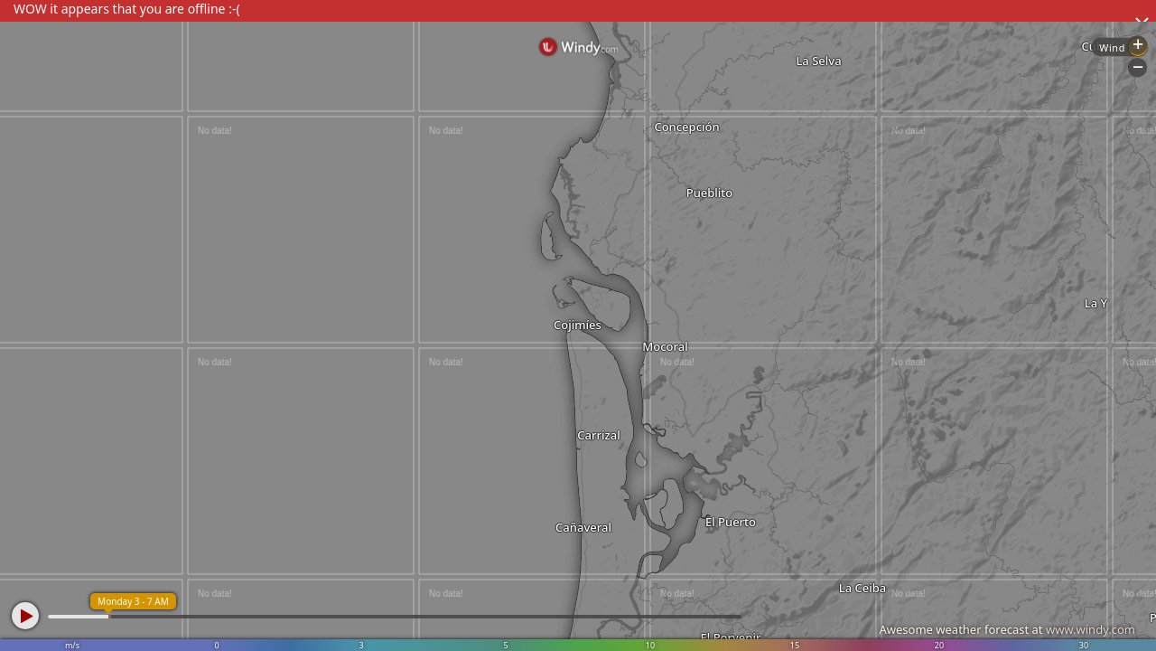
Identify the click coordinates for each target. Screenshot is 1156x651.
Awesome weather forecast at (1007, 629)
